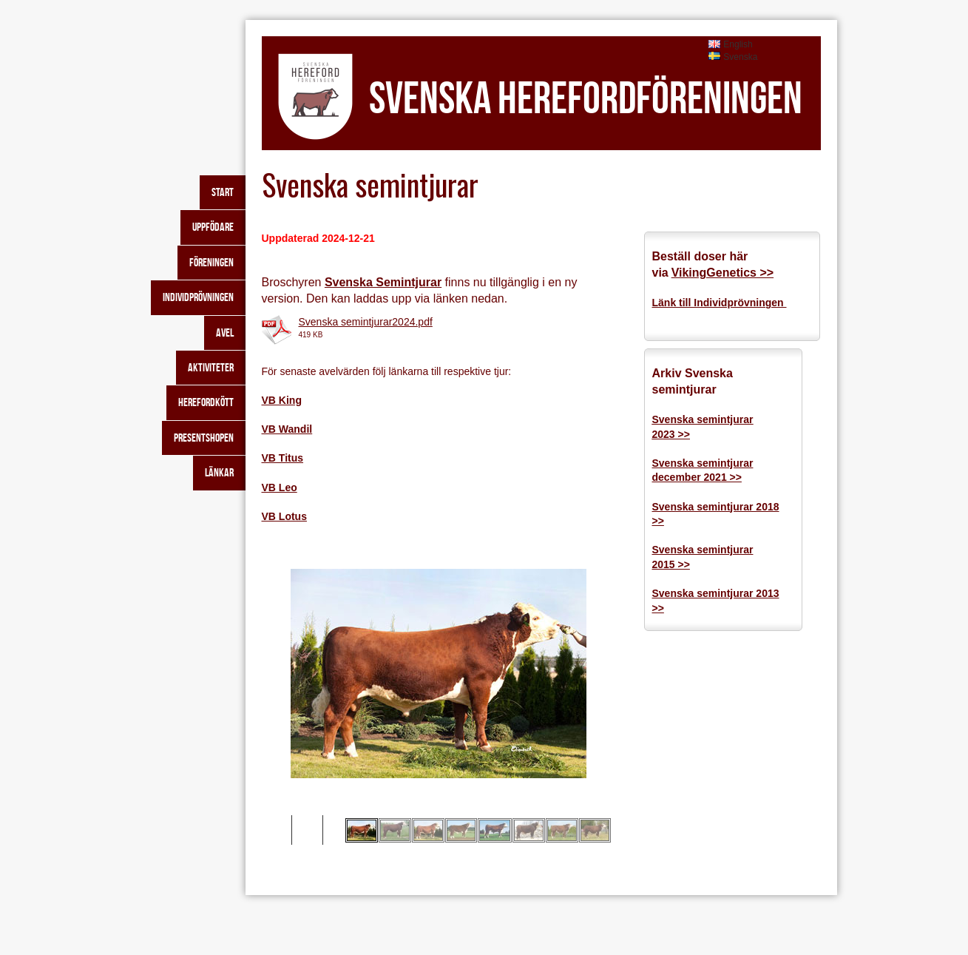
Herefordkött (206, 402)
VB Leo (279, 487)
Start (222, 192)
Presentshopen (204, 437)
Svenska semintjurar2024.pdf (366, 322)
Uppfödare (213, 226)
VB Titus (283, 458)
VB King (282, 400)
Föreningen (211, 262)
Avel (225, 332)
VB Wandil (287, 429)
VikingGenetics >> (722, 272)
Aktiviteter (211, 367)
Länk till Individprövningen (719, 302)
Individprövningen (198, 297)
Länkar (219, 472)
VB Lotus (284, 516)
